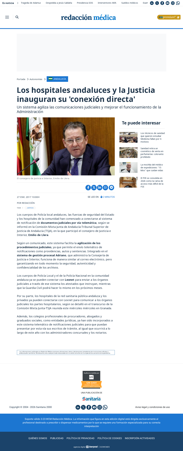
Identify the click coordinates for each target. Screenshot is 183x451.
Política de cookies (110, 438)
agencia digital (80, 447)
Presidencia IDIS (85, 2)
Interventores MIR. (107, 2)
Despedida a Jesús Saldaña (59, 2)
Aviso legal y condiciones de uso (152, 407)
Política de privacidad (81, 438)
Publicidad (57, 438)
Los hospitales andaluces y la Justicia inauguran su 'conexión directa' (86, 94)
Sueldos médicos (129, 2)
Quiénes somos (37, 438)
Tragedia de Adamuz (31, 2)
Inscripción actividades (140, 438)
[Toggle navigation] (7, 17)
